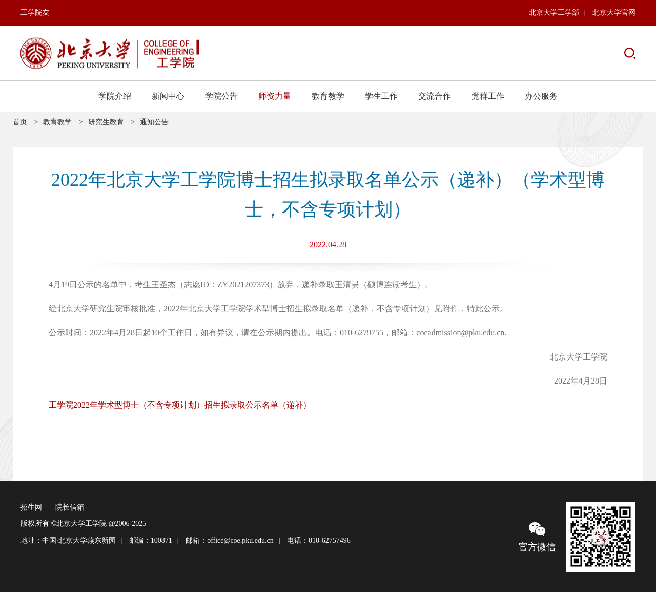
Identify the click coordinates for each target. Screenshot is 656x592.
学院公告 (221, 96)
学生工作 (381, 96)
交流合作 (434, 96)
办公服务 (541, 96)
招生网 (31, 507)
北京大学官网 (614, 12)
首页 (20, 122)
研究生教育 (106, 122)
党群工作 (487, 96)
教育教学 (328, 96)
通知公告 (154, 122)
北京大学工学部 (554, 12)
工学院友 (34, 12)
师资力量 (274, 96)
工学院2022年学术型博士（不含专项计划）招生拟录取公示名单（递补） (180, 404)
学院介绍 (114, 96)
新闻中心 (168, 96)
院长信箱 (69, 507)
